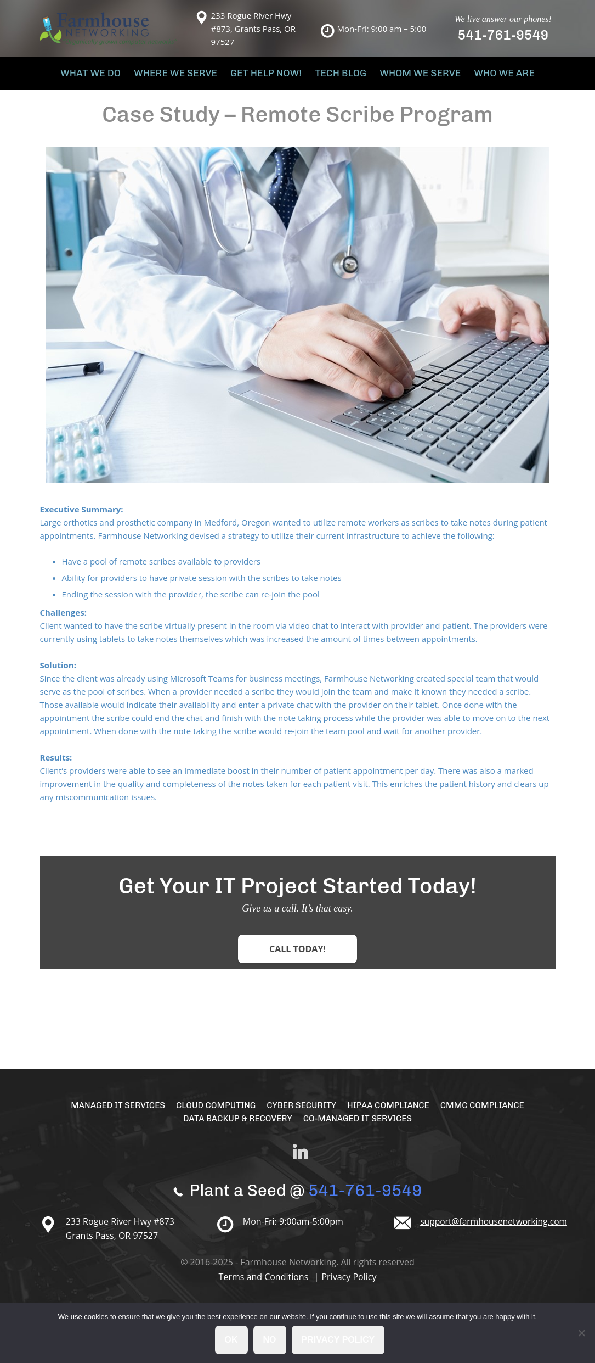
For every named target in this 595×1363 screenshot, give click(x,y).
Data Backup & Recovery (235, 1125)
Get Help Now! (268, 76)
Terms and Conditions (265, 1284)
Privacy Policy (348, 1284)
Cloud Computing (213, 1112)
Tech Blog (337, 76)
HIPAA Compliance (391, 1112)
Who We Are (488, 76)
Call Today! (297, 956)
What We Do (106, 76)
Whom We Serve (410, 76)
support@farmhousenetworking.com (495, 1228)
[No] (581, 1333)
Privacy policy (339, 1340)
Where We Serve (185, 76)
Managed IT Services (112, 1112)
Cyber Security (301, 1112)
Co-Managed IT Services (359, 1125)
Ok (232, 1340)
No (270, 1340)
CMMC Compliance (488, 1112)
